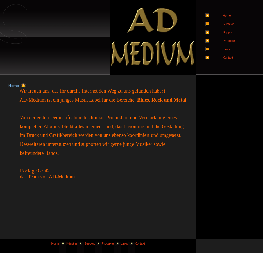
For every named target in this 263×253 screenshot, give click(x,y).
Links (226, 49)
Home (55, 243)
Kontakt (228, 57)
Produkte (229, 40)
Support (228, 32)
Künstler (228, 24)
